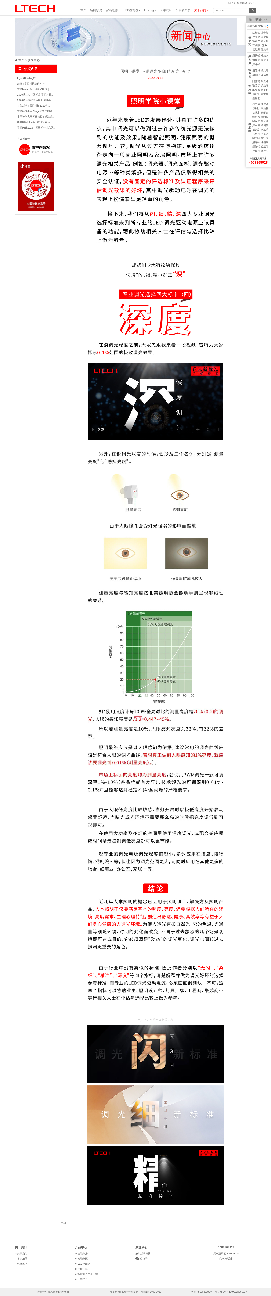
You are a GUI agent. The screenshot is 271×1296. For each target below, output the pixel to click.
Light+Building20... (27, 78)
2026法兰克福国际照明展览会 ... (35, 100)
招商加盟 (22, 1258)
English (230, 2)
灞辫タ (256, 41)
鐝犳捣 (264, 116)
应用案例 (166, 10)
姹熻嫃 (264, 75)
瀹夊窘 (264, 70)
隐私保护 (53, 1291)
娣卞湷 (256, 104)
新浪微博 (145, 1253)
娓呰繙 (264, 121)
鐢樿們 (256, 98)
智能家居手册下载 (87, 1273)
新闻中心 (34, 60)
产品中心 (81, 1247)
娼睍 (256, 129)
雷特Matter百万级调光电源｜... (34, 89)
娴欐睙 (256, 75)
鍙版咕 (264, 146)
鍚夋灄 (264, 49)
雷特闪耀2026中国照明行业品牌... (36, 127)
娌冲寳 (256, 36)
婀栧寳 (256, 59)
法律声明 (41, 1291)
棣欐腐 (264, 142)
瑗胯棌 (256, 85)
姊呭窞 (264, 112)
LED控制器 (132, 10)
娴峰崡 (256, 142)
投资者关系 (183, 10)
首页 (83, 10)
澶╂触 (264, 32)
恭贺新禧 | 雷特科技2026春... (33, 105)
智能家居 (96, 10)
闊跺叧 (256, 121)
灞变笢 (264, 36)
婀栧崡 (256, 55)
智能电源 (113, 10)
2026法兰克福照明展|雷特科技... (35, 94)
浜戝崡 (264, 85)
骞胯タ (264, 150)
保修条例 (22, 1263)
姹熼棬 (256, 133)
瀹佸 (256, 94)
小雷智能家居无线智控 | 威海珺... (35, 116)
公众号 (143, 1258)
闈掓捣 (264, 94)
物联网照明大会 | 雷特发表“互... (35, 122)
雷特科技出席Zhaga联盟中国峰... (35, 111)
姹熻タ (264, 55)
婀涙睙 (264, 129)
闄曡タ (264, 59)
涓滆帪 (264, 108)
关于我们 (201, 10)
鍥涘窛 (264, 81)
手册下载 (82, 1268)
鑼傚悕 (256, 146)
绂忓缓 (264, 138)
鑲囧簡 (264, 125)
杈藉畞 (256, 45)
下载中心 (82, 1279)
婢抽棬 (256, 150)
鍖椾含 (256, 32)
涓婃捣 (256, 70)
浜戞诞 (264, 133)
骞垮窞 (264, 104)
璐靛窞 (256, 89)
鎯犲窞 (256, 116)
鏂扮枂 (264, 89)
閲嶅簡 (256, 81)
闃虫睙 (256, 138)
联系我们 (64, 1291)
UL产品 (150, 10)
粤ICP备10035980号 (201, 1291)
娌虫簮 (256, 125)
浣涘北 (256, 112)
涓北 (256, 108)
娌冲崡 (256, 64)
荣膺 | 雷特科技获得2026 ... (32, 83)
